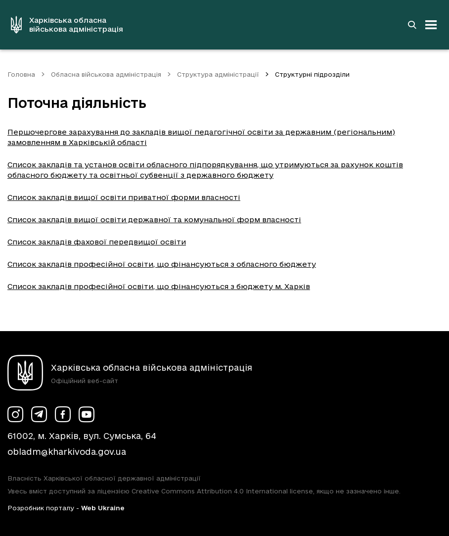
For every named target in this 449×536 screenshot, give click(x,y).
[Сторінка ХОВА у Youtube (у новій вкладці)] (86, 414)
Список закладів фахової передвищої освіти (96, 242)
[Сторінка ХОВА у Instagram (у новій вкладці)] (15, 414)
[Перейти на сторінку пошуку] (412, 25)
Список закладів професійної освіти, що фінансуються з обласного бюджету (161, 264)
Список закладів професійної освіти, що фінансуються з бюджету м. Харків (158, 286)
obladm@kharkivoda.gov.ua (66, 451)
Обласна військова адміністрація (106, 74)
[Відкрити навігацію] (431, 25)
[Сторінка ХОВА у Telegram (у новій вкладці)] (39, 414)
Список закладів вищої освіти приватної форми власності (123, 197)
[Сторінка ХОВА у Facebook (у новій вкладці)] (63, 414)
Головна (21, 74)
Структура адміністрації (218, 74)
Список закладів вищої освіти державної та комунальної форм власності (154, 219)
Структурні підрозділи (312, 74)
